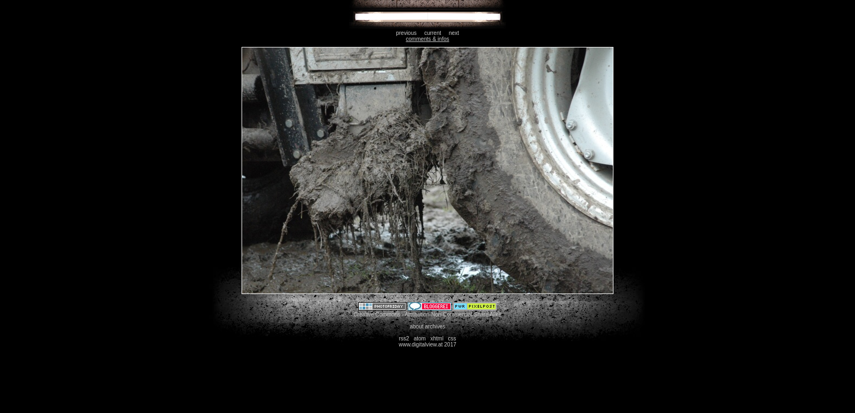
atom (420, 339)
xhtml (436, 339)
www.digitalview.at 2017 (427, 345)
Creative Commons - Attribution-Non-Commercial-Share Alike (427, 315)
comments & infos (427, 39)
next (454, 33)
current (432, 33)
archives (435, 327)
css (452, 339)
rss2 (404, 339)
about (416, 327)
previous (406, 33)
